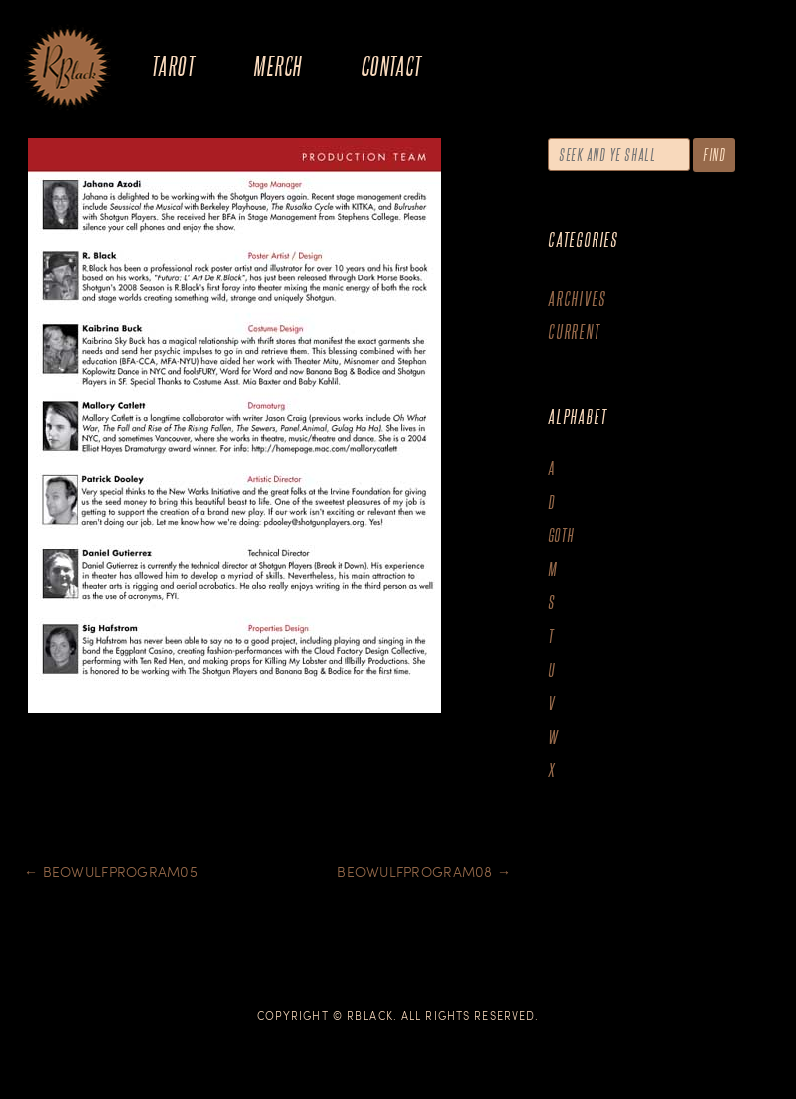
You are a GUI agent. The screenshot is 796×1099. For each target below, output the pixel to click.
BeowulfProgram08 (424, 871)
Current (574, 331)
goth (561, 535)
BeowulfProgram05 (111, 871)
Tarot (173, 65)
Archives (576, 298)
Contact (391, 65)
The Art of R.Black (67, 69)
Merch (277, 65)
